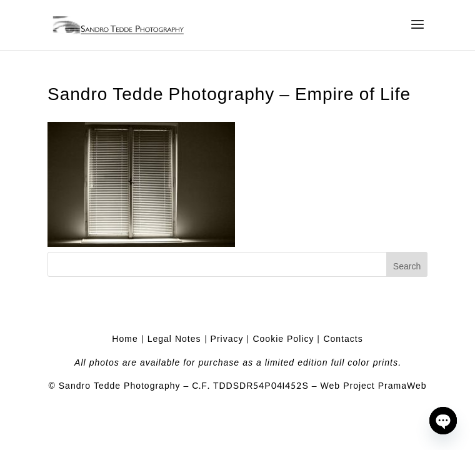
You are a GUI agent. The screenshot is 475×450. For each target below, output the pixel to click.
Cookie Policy (283, 339)
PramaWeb (402, 386)
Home (125, 339)
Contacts (342, 339)
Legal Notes (174, 339)
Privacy (227, 339)
